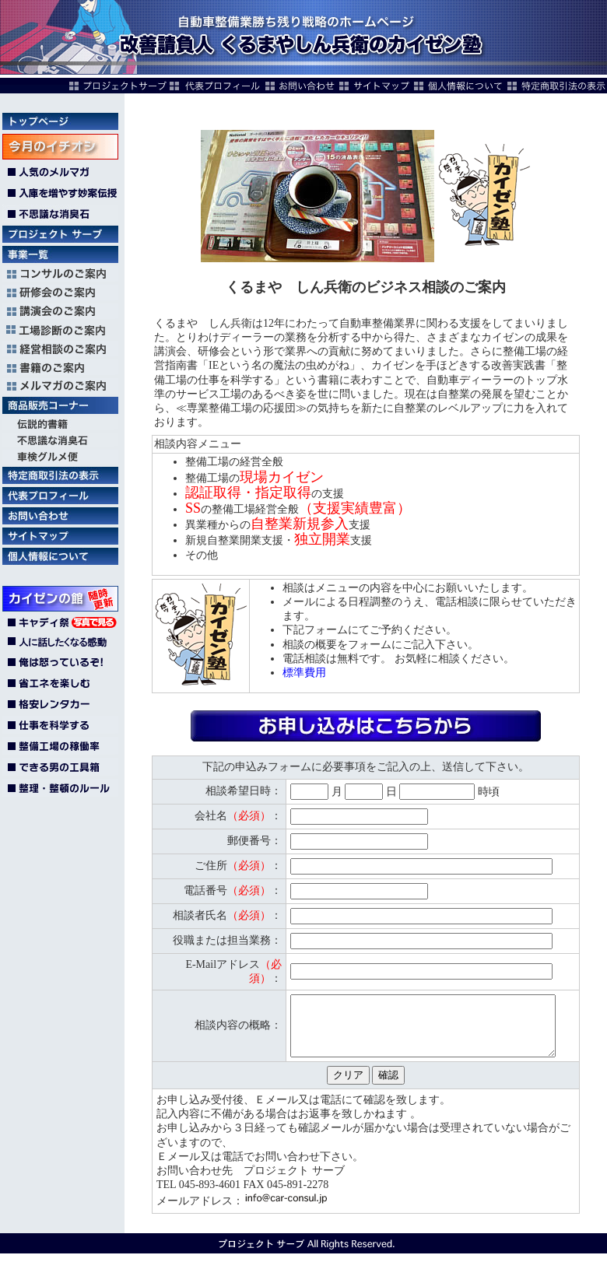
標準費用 (304, 672)
